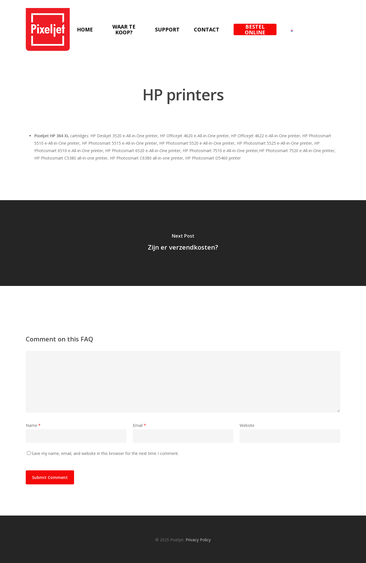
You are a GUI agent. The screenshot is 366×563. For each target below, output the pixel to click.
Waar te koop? (124, 29)
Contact (206, 29)
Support (167, 29)
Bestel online (255, 29)
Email (139, 425)
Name (33, 425)
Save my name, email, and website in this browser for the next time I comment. (105, 453)
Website (247, 425)
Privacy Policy (198, 539)
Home (85, 29)
